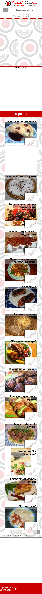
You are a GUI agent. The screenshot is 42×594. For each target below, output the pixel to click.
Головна (17, 67)
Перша (4, 535)
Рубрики (8, 10)
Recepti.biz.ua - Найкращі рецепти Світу (8, 588)
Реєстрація (17, 16)
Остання (10, 535)
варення (24, 67)
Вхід (19, 14)
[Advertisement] (21, 42)
